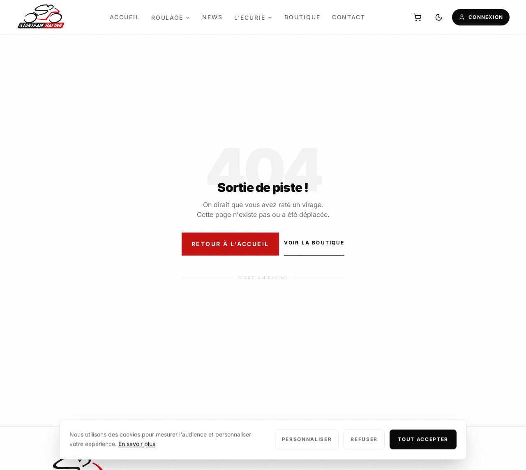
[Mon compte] (481, 17)
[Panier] (417, 17)
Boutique (302, 17)
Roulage (171, 17)
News (212, 17)
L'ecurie (253, 17)
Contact (349, 17)
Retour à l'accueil (230, 243)
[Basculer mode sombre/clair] (439, 17)
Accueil (125, 17)
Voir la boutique (314, 243)
